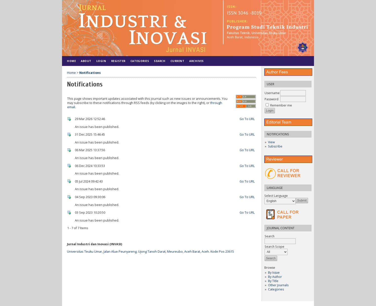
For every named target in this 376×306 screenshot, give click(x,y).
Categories (276, 289)
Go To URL (247, 119)
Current (177, 61)
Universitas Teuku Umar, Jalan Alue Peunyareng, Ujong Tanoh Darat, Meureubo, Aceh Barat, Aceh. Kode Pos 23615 (150, 251)
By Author (275, 277)
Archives (196, 61)
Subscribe (275, 146)
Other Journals (278, 285)
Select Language (276, 196)
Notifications (90, 73)
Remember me (281, 105)
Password (271, 99)
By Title (273, 281)
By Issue (274, 272)
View (271, 142)
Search (159, 61)
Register (118, 61)
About (86, 61)
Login (101, 61)
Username (272, 93)
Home (71, 61)
